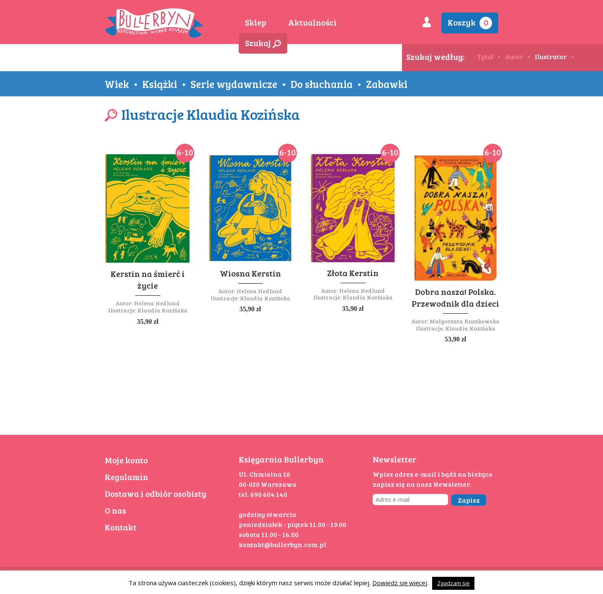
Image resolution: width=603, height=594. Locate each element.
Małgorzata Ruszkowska (465, 321)
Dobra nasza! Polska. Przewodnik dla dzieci (455, 297)
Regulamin (126, 477)
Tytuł (485, 56)
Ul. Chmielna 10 (264, 474)
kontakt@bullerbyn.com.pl (282, 544)
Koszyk (470, 22)
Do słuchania (322, 84)
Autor (514, 56)
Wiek (117, 84)
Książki (159, 84)
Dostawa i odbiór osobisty (155, 493)
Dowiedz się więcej (399, 583)
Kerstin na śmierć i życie (148, 279)
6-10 (185, 152)
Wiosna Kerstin (250, 273)
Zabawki (386, 84)
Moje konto (126, 460)
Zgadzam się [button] (453, 583)
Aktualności (312, 22)
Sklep (255, 22)
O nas (115, 510)
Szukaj (263, 43)
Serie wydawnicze (234, 84)
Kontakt (121, 527)
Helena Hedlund (157, 303)
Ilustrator (551, 56)
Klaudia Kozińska (162, 310)
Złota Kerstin (353, 273)
